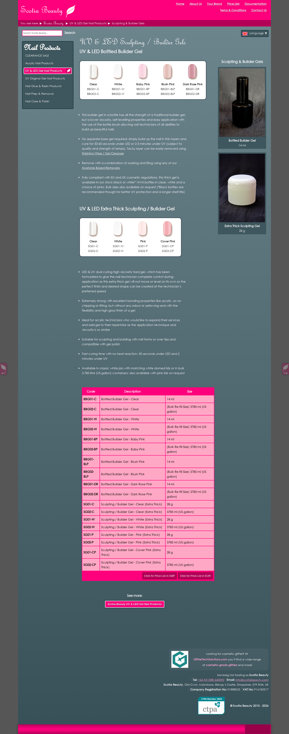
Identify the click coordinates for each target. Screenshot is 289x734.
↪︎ (285, 372)
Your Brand (214, 3)
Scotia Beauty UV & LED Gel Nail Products (135, 604)
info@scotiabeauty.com (252, 679)
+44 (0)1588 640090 (211, 679)
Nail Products (42, 47)
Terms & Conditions (233, 10)
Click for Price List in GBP (159, 575)
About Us (195, 3)
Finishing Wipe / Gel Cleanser (103, 153)
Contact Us (259, 10)
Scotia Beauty (53, 23)
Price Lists (233, 3)
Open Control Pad (6, 728)
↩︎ (3, 372)
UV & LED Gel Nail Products (68, 70)
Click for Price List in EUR (195, 575)
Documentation (256, 3)
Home (180, 3)
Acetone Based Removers (101, 168)
